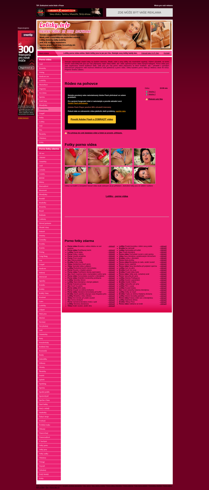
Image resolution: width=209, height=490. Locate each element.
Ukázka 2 (152, 94)
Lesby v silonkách (142, 258)
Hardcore (42, 268)
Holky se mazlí (142, 292)
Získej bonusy (23, 118)
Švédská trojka (44, 425)
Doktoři (42, 231)
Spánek (42, 379)
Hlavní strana (44, 53)
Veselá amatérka (91, 256)
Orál (40, 126)
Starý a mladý (44, 408)
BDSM (41, 178)
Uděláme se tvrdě (142, 304)
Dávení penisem (45, 223)
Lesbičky (42, 80)
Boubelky (42, 203)
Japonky (42, 281)
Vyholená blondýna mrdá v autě (91, 302)
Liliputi (42, 310)
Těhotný (42, 429)
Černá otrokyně (91, 300)
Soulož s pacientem (142, 280)
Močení (42, 318)
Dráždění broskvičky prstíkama (91, 278)
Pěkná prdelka (91, 260)
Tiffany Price (142, 302)
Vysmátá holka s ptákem (91, 266)
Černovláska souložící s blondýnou (91, 276)
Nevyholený (43, 326)
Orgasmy (42, 89)
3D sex (41, 153)
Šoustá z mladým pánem (91, 270)
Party (41, 338)
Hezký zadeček (142, 264)
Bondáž (42, 198)
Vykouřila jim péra (142, 276)
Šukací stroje (44, 417)
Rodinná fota (44, 347)
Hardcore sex (44, 76)
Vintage (42, 462)
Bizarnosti (43, 190)
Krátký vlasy (44, 293)
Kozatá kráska (142, 288)
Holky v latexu (91, 254)
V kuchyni (43, 441)
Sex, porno (87, 486)
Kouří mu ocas (142, 270)
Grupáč (42, 113)
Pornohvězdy (44, 342)
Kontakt (167, 53)
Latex (41, 301)
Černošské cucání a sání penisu (142, 254)
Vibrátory (42, 138)
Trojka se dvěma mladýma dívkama (142, 294)
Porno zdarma (128, 486)
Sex (47, 487)
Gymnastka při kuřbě (142, 250)
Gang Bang (43, 256)
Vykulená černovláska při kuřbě (91, 292)
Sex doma (42, 93)
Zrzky (41, 142)
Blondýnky (43, 105)
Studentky (43, 412)
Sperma (42, 97)
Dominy (42, 236)
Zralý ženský (44, 474)
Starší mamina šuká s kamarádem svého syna (91, 274)
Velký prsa (43, 449)
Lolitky (42, 122)
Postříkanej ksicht (91, 250)
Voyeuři (42, 466)
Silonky (42, 367)
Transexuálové (44, 437)
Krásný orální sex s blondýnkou (142, 298)
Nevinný (42, 322)
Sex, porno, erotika (98, 486)
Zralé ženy (43, 101)
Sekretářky (43, 359)
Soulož (41, 375)
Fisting (41, 72)
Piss (40, 130)
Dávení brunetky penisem (142, 296)
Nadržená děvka (142, 300)
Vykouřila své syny (142, 284)
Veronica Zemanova (91, 304)
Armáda (42, 170)
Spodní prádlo (44, 392)
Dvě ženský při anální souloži (91, 298)
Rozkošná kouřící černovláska (91, 268)
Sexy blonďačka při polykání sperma (142, 266)
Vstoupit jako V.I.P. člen (150, 53)
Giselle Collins (142, 282)
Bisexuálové (43, 186)
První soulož (91, 258)
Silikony (42, 363)
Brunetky (42, 68)
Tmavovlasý (43, 433)
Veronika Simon (91, 280)
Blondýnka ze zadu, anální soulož (142, 262)
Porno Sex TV (54, 487)
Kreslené (42, 297)
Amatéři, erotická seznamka (72, 486)
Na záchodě (142, 248)
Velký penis (43, 445)
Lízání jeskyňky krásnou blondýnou (142, 290)
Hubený (42, 273)
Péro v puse (142, 286)
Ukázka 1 (152, 92)
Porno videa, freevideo (114, 486)
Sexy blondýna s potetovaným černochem (142, 256)
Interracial (43, 277)
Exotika (42, 244)
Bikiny (41, 182)
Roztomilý (43, 351)
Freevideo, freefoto (155, 486)
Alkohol (42, 157)
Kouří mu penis (91, 286)
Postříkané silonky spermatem (91, 272)
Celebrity (42, 219)
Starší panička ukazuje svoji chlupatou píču (91, 294)
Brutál (41, 211)
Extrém (42, 248)
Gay (40, 260)
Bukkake (42, 215)
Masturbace (43, 85)
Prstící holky (91, 262)
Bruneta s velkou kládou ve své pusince (91, 247)
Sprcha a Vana (44, 400)
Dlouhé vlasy (44, 227)
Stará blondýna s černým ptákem (91, 282)
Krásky (42, 289)
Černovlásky (43, 109)
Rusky (41, 355)
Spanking (42, 384)
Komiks (42, 285)
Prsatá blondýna (142, 252)
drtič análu (91, 288)
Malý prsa (42, 314)
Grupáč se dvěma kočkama (91, 290)
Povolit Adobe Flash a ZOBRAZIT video (92, 119)
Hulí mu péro (142, 268)
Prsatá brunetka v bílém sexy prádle (142, 246)
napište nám (121, 111)
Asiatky (42, 174)
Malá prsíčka (142, 260)
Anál (41, 64)
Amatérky (42, 161)
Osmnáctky (43, 334)
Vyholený (42, 470)
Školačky (42, 134)
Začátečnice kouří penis (91, 264)
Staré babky (43, 404)
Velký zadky (43, 454)
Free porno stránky (140, 486)
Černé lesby (91, 252)
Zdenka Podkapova (142, 278)
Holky (41, 117)
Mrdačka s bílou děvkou (91, 296)
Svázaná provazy (91, 284)
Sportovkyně (43, 396)
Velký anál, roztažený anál (142, 274)
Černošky (42, 240)
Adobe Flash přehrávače (78, 103)
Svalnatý (42, 421)
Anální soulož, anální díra (91, 306)
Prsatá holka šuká (142, 272)
